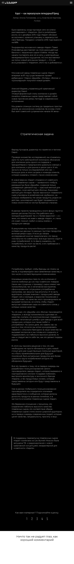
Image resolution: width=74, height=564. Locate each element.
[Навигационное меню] (71, 3)
